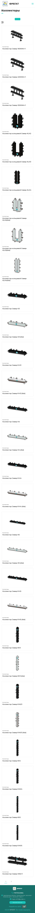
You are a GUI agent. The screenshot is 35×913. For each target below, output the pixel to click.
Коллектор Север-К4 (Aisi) (17, 439)
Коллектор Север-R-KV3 (17, 693)
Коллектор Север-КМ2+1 (17, 863)
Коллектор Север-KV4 (17, 750)
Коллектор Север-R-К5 (17, 580)
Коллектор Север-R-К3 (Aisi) (17, 382)
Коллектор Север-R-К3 (17, 354)
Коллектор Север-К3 (17, 298)
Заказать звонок (17, 902)
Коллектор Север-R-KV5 (17, 835)
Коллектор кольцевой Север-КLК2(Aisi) (17, 208)
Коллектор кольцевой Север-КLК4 (17, 179)
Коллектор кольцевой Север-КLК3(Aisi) (17, 238)
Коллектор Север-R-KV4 (17, 778)
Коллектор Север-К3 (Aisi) (17, 326)
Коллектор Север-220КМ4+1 (17, 66)
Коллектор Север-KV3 (17, 637)
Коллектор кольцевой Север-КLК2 (17, 122)
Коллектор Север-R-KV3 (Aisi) (17, 721)
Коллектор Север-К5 (17, 524)
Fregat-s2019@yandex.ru (18, 899)
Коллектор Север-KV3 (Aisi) (17, 665)
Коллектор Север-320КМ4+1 (17, 94)
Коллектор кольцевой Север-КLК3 (17, 151)
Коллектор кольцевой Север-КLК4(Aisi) (17, 268)
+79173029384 (18, 893)
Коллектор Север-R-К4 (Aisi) (17, 495)
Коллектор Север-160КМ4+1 (17, 38)
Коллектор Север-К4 (17, 411)
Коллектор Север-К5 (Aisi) (17, 552)
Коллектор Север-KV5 (17, 806)
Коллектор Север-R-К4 (17, 467)
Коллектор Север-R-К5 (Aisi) (17, 608)
